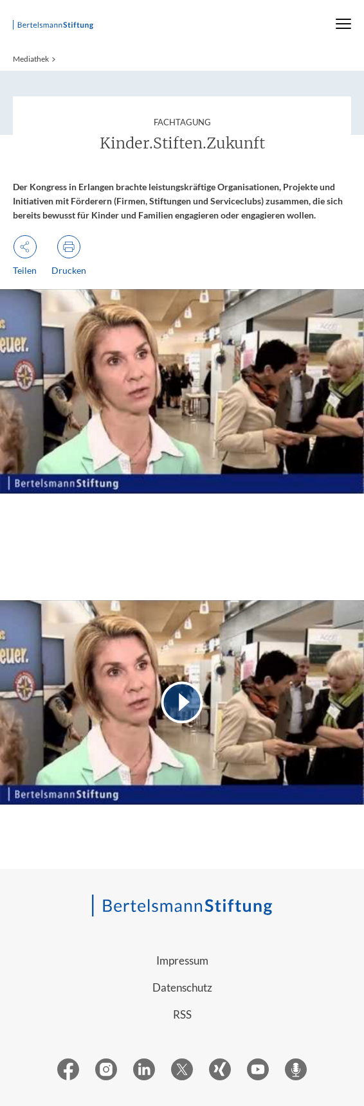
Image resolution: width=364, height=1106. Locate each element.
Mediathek (31, 59)
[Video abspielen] (182, 702)
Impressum (182, 960)
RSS (182, 1014)
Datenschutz (182, 987)
